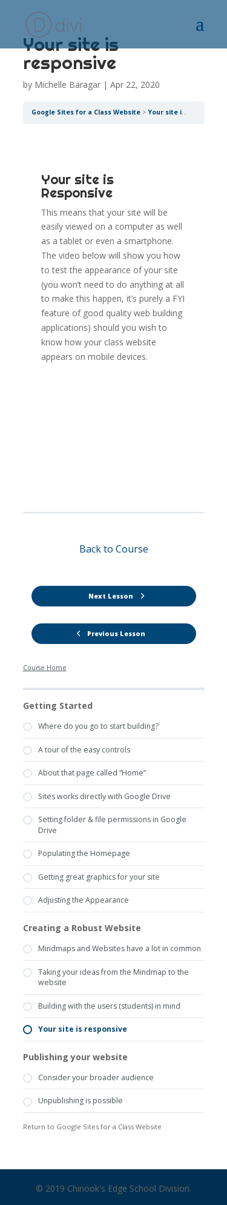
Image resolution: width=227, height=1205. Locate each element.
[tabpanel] (114, 318)
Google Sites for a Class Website (85, 112)
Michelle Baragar (67, 84)
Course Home (45, 667)
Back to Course (113, 549)
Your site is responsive (186, 112)
